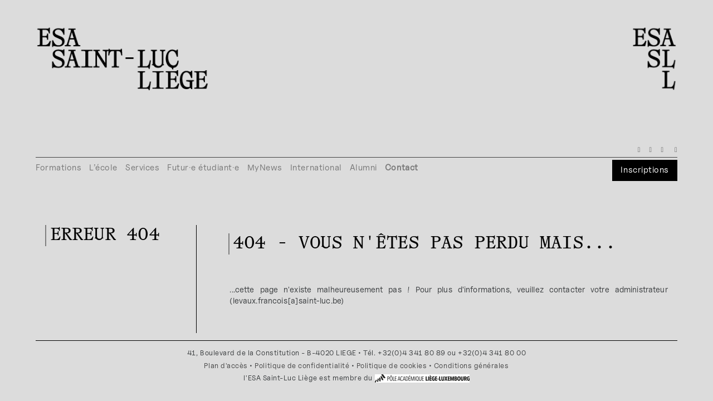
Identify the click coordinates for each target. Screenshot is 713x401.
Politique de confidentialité (302, 365)
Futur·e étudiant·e (203, 167)
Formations (58, 167)
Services (142, 167)
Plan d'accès (225, 365)
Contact (401, 167)
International (316, 167)
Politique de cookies (391, 365)
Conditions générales (471, 365)
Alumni (363, 167)
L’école (103, 167)
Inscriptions (644, 169)
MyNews (264, 167)
